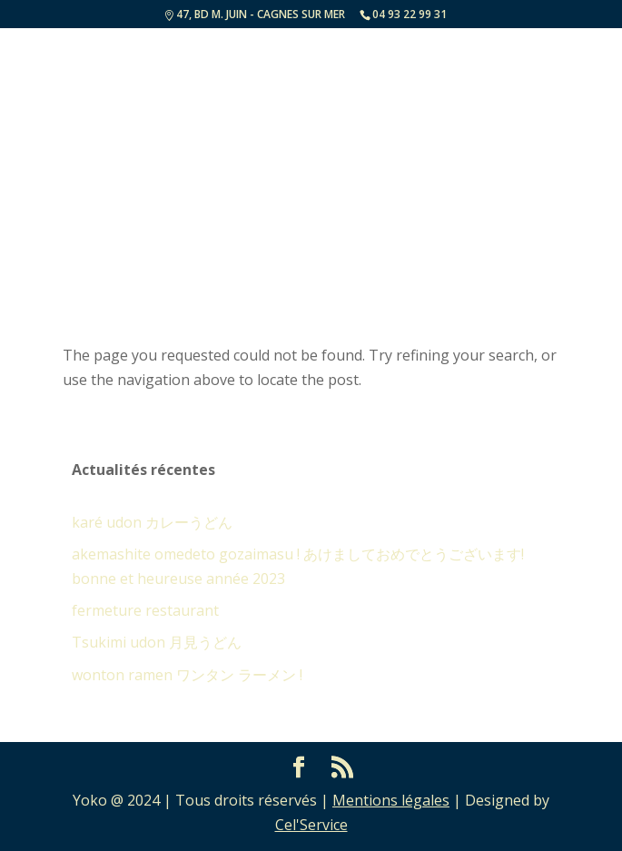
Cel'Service (311, 825)
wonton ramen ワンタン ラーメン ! (187, 675)
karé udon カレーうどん (152, 522)
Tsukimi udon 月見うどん (157, 642)
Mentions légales (390, 800)
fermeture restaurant (145, 610)
